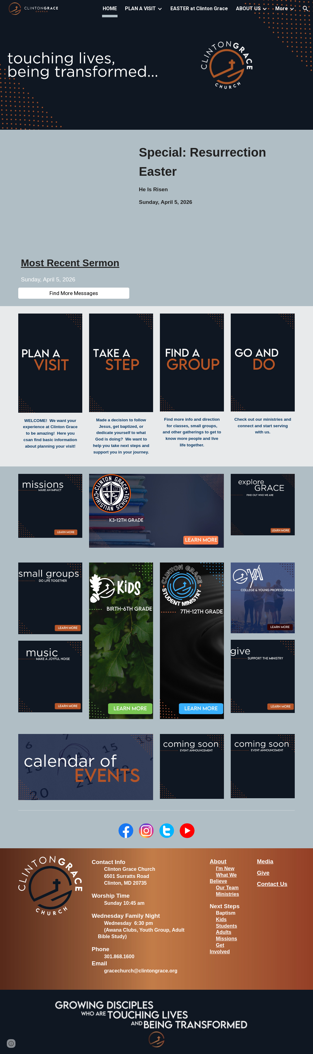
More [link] (281, 8)
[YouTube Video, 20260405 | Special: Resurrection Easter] (73, 195)
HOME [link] (110, 8)
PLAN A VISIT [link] (140, 8)
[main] (73, 269)
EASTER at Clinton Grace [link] (199, 8)
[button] (305, 8)
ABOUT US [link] (248, 8)
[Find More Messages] (74, 293)
